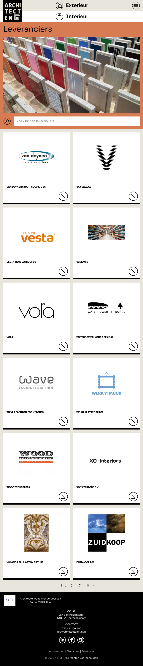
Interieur (77, 16)
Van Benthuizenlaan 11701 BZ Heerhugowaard (71, 616)
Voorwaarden (56, 651)
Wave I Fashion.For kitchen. (26, 412)
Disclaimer (72, 651)
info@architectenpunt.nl (71, 632)
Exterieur (77, 5)
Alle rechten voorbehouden (81, 658)
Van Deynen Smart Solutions (26, 187)
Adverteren (89, 651)
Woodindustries (18, 487)
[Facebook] (71, 640)
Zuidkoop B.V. (85, 562)
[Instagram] (80, 640)
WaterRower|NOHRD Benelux (95, 337)
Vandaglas (83, 187)
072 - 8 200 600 (71, 628)
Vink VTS (82, 262)
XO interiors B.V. (87, 487)
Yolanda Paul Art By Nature (25, 562)
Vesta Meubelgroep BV (21, 262)
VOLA (10, 337)
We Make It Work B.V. (89, 412)
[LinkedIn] (62, 640)
